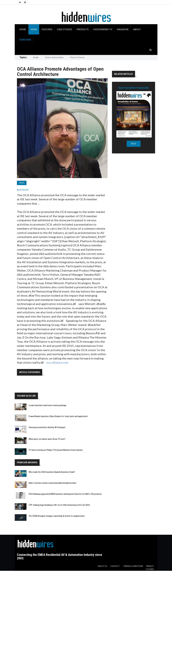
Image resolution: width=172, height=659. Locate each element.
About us (102, 566)
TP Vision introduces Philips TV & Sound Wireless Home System (56, 450)
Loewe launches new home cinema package (47, 405)
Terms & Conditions (133, 566)
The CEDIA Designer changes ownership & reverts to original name (57, 516)
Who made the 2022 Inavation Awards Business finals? (52, 472)
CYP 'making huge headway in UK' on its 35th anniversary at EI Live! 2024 (59, 505)
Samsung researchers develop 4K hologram (47, 427)
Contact (115, 566)
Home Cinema (77, 57)
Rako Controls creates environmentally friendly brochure (52, 483)
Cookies (150, 569)
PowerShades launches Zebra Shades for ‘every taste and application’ (58, 416)
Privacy (150, 566)
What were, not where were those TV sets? (47, 439)
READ (133, 144)
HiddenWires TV (102, 29)
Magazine (123, 29)
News (34, 29)
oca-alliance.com (57, 362)
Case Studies (64, 29)
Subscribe (25, 39)
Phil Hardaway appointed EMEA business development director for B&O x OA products (65, 494)
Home (22, 29)
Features (46, 29)
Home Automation (54, 57)
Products (83, 29)
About (137, 29)
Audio (36, 57)
